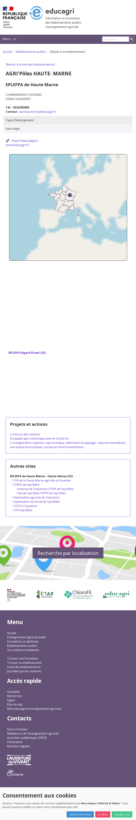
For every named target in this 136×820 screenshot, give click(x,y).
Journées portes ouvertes (24, 671)
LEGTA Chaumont (25, 506)
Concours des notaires (25, 434)
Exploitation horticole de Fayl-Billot (37, 502)
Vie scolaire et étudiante (23, 650)
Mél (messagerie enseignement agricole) (34, 709)
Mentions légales (18, 746)
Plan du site (14, 704)
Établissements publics (22, 646)
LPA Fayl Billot (23, 510)
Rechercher (14, 696)
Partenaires (15, 742)
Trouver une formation (22, 658)
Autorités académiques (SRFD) (27, 738)
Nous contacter (17, 729)
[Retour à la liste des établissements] (30, 64)
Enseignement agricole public (26, 637)
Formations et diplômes (22, 641)
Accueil (11, 633)
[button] (14, 39)
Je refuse (103, 814)
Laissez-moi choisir (80, 814)
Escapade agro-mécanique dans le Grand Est (39, 438)
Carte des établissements (24, 667)
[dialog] (68, 803)
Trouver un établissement (24, 663)
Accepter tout (122, 814)
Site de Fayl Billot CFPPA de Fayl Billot (41, 493)
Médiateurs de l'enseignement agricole (33, 733)
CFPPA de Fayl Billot (26, 485)
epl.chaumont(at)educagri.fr (37, 112)
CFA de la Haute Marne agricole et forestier (42, 480)
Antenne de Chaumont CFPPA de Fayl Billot (45, 489)
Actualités (13, 692)
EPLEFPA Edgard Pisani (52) (27, 353)
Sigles (11, 700)
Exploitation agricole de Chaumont (37, 497)
